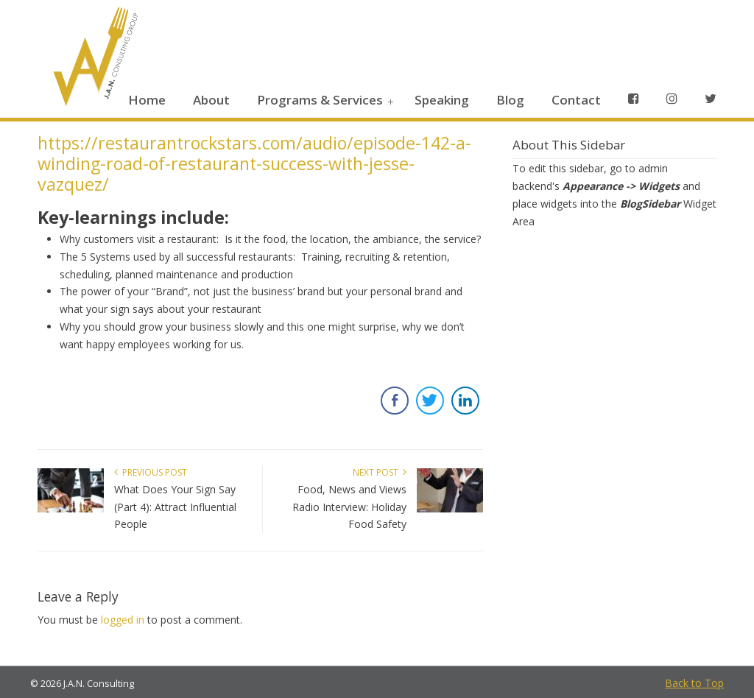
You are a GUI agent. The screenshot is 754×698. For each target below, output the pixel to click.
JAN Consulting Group (93, 59)
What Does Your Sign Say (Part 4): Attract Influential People (175, 507)
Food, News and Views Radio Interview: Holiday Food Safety (349, 507)
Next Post (379, 472)
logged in (122, 620)
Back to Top (694, 683)
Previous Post (150, 472)
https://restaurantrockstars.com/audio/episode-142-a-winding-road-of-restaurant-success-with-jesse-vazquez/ (254, 163)
